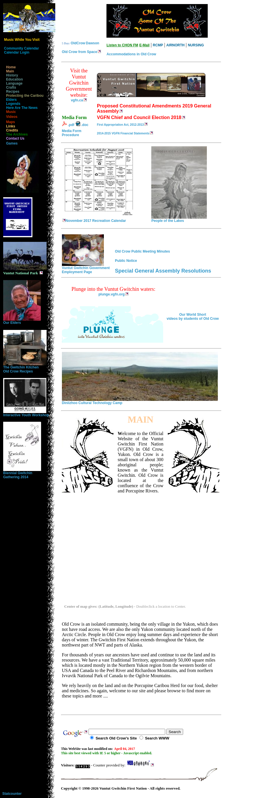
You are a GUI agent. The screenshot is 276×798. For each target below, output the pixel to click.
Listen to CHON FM (122, 45)
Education (13, 79)
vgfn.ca (77, 100)
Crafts (9, 87)
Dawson (92, 43)
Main (8, 71)
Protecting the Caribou (23, 96)
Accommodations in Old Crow (131, 54)
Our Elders (22, 321)
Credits (10, 130)
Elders (10, 100)
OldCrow (78, 43)
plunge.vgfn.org (111, 294)
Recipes (11, 92)
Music (9, 112)
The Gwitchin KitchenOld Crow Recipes (25, 367)
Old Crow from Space (79, 52)
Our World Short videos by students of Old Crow (193, 317)
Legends (11, 104)
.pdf (71, 125)
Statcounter (12, 794)
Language (13, 83)
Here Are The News (20, 108)
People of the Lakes (179, 219)
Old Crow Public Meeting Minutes (142, 251)
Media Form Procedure (71, 133)
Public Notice (126, 261)
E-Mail (144, 45)
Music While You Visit (22, 40)
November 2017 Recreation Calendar (98, 219)
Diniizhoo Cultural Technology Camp (140, 401)
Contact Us (13, 138)
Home (9, 67)
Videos (10, 117)
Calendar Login (16, 52)
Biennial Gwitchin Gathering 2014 (22, 473)
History (10, 75)
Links (9, 126)
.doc (85, 125)
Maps (9, 122)
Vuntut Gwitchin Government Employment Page (86, 268)
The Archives (15, 134)
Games (10, 143)
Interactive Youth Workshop (26, 413)
